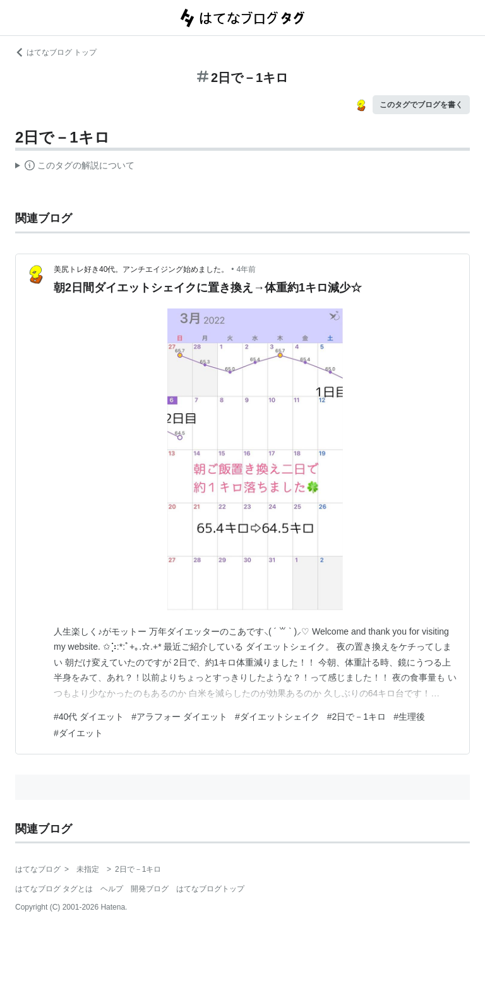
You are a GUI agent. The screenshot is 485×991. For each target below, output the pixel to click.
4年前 (246, 269)
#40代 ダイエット (89, 717)
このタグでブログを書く (421, 104)
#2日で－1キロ (356, 717)
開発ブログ (150, 888)
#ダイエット (78, 733)
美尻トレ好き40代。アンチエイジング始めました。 (141, 269)
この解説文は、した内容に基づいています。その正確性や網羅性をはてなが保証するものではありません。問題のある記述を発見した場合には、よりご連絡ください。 (75, 167)
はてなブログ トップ (56, 52)
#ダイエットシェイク (277, 717)
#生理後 (409, 717)
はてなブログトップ (210, 888)
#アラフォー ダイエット (179, 717)
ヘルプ (111, 888)
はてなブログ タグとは (54, 888)
